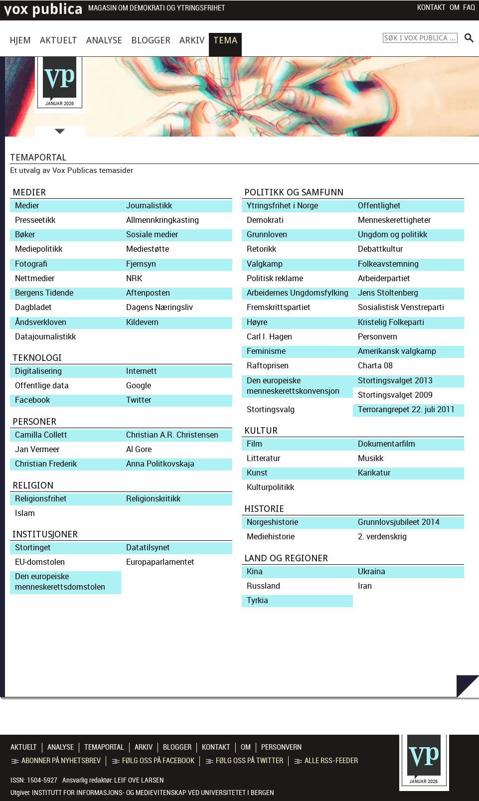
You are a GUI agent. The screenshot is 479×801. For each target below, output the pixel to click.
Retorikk (261, 249)
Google (138, 385)
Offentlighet (379, 205)
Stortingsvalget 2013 (395, 380)
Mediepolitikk (38, 249)
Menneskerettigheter (394, 220)
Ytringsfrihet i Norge (282, 205)
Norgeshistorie (272, 522)
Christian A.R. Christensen (172, 435)
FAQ (469, 7)
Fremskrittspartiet (279, 307)
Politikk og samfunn (293, 192)
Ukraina (371, 571)
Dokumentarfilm (386, 444)
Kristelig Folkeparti (391, 322)
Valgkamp (265, 264)
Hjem (20, 40)
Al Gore (139, 449)
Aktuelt (58, 40)
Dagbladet (33, 307)
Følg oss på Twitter (244, 760)
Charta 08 (375, 365)
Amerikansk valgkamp (397, 351)
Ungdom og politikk (392, 234)
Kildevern (142, 322)
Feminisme (266, 351)
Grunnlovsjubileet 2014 (399, 522)
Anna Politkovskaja (160, 464)
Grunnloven (267, 234)
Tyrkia (257, 600)
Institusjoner (45, 534)
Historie (264, 508)
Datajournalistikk (45, 336)
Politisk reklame (275, 278)
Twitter (138, 400)
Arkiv (191, 40)
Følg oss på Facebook (153, 760)
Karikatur (374, 473)
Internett (141, 371)
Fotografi (31, 264)
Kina (255, 571)
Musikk (370, 458)
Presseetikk (35, 220)
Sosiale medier (152, 234)
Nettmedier (34, 278)
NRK (134, 278)
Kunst (257, 473)
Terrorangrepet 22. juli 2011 (406, 409)
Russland (263, 586)
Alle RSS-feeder (326, 760)
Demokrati (265, 220)
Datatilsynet (148, 547)
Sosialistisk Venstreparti (401, 307)
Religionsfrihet (41, 498)
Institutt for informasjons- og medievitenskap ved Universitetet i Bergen (153, 793)
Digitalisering (38, 371)
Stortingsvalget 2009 (395, 395)
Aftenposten (148, 293)
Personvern (377, 336)
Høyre (257, 322)
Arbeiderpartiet (384, 278)
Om (455, 7)
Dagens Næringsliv (159, 307)
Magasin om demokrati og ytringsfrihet (156, 8)
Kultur (261, 430)
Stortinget (33, 547)
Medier (29, 192)
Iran (365, 586)
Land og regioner (286, 558)
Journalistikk (149, 205)
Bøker (25, 234)
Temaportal (104, 747)
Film (254, 444)
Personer (34, 421)
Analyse (104, 40)
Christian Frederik (46, 464)
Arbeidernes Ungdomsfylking (297, 293)
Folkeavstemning (388, 264)
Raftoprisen (268, 365)
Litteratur (263, 458)
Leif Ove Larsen (139, 780)
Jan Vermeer (37, 449)
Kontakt (431, 7)
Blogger (150, 40)
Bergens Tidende (44, 293)
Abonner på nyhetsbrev (56, 760)
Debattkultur (380, 249)
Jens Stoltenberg (388, 293)
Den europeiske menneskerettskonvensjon (293, 385)
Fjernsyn (141, 264)
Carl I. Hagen (269, 336)
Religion (32, 485)
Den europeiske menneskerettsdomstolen (60, 581)
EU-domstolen (40, 562)
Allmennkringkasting (162, 220)
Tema (225, 40)
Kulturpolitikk (270, 487)
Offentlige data (42, 385)
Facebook (32, 400)
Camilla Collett (41, 435)
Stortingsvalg (271, 409)
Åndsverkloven (40, 322)
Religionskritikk (153, 498)
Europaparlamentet (160, 562)
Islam (25, 513)
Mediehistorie (271, 536)
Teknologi (37, 357)
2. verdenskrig (382, 536)
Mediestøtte (147, 249)
